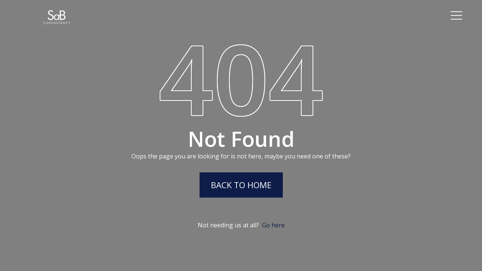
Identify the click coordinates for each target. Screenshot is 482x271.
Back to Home (241, 184)
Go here (273, 225)
